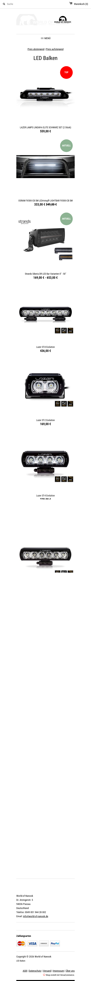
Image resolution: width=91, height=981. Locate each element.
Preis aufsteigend (55, 49)
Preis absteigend (36, 49)
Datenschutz (35, 970)
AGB (25, 970)
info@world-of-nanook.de (35, 916)
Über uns (70, 970)
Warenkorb (81, 4)
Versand (47, 970)
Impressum (58, 970)
